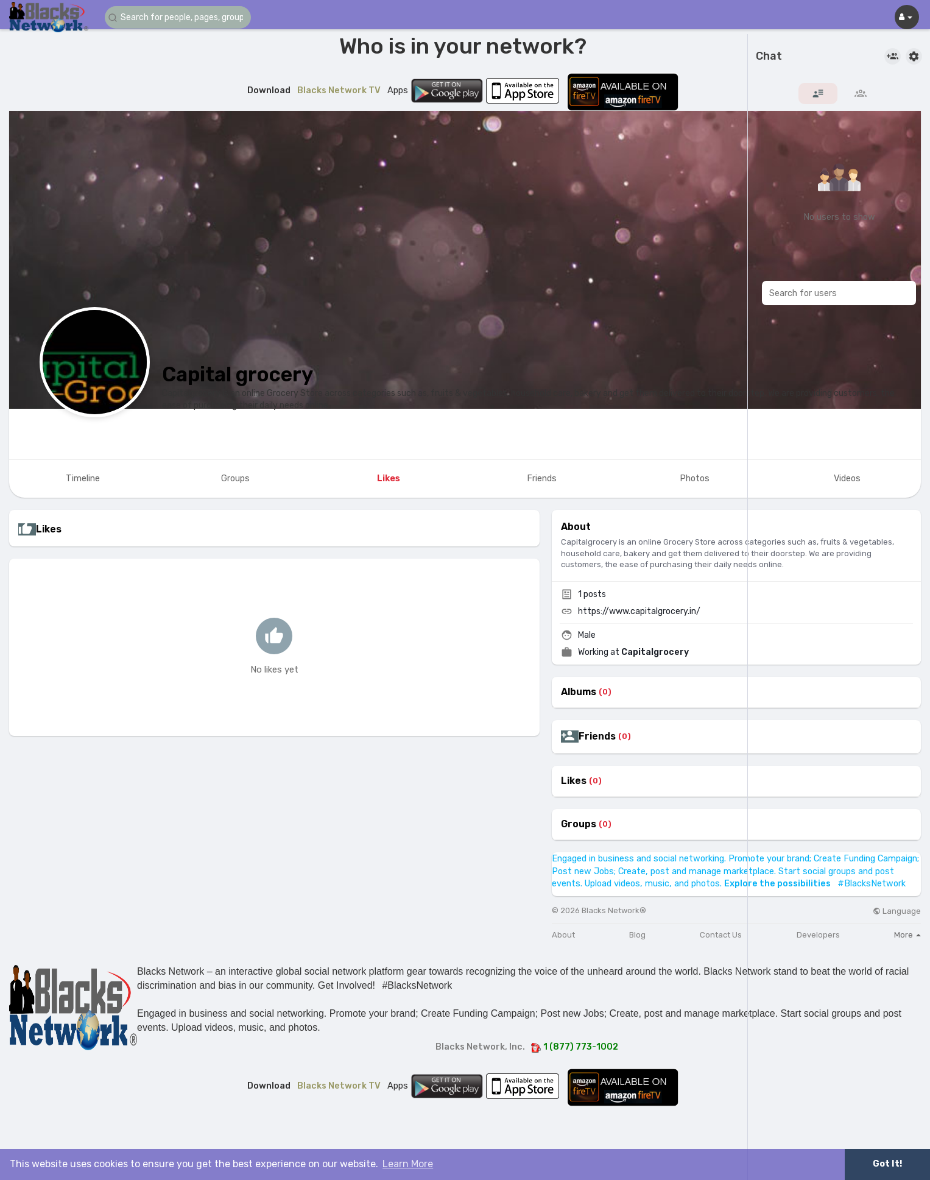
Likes (574, 781)
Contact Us (721, 935)
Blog (637, 935)
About (563, 935)
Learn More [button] (407, 1164)
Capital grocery (237, 374)
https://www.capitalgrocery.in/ (639, 611)
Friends (597, 736)
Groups (578, 824)
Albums (578, 692)
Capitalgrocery (655, 652)
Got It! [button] (887, 1164)
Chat (769, 57)
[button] (177, 17)
